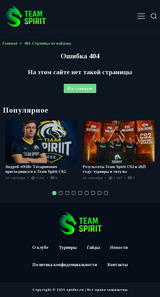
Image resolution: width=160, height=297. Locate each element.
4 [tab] (74, 193)
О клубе (40, 247)
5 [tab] (80, 193)
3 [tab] (67, 193)
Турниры (68, 247)
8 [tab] (99, 193)
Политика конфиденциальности (64, 264)
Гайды (93, 247)
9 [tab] (106, 193)
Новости (119, 247)
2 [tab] (61, 193)
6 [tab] (86, 193)
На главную (80, 88)
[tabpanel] (41, 152)
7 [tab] (93, 193)
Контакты (117, 264)
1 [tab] (54, 193)
